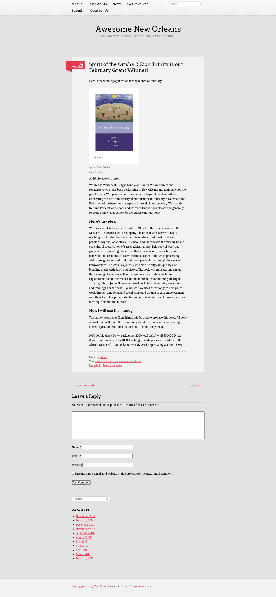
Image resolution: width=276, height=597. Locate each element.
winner (137, 361)
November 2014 (85, 516)
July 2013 (81, 541)
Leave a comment (112, 365)
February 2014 (85, 520)
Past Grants (97, 4)
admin (103, 357)
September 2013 (85, 533)
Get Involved (138, 4)
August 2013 (83, 537)
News (117, 4)
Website (77, 465)
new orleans (125, 361)
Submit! (78, 10)
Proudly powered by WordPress (89, 586)
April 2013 (82, 550)
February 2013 (85, 558)
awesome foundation (106, 361)
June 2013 (82, 546)
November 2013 (85, 529)
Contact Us (99, 10)
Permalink (95, 365)
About (76, 4)
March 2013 (83, 554)
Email (76, 456)
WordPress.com (143, 586)
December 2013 (85, 524)
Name (76, 447)
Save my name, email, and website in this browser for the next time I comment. (124, 473)
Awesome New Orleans (138, 29)
